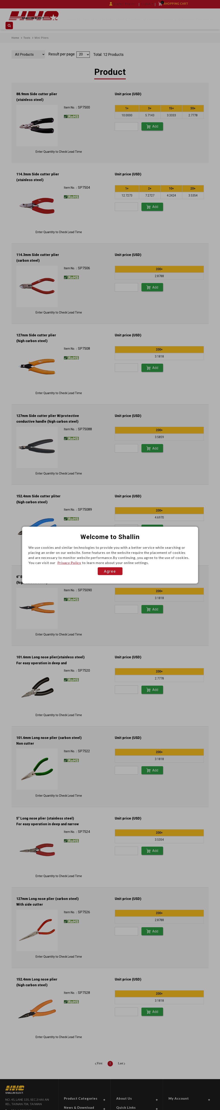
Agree (110, 571)
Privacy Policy (69, 562)
